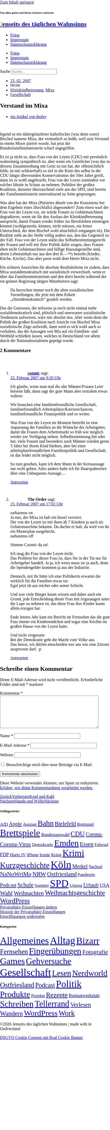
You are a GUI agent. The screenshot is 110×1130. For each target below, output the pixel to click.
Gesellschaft (20, 94)
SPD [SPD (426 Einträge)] (59, 889)
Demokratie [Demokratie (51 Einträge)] (42, 850)
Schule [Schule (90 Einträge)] (25, 891)
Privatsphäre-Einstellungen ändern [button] (28, 913)
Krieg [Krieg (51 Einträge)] (56, 860)
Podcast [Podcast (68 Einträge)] (8, 891)
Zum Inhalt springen (17, 2)
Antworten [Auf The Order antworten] (19, 658)
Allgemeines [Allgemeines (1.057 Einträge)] (24, 947)
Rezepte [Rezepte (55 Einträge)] (57, 1001)
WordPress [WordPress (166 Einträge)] (41, 1019)
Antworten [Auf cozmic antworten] (19, 482)
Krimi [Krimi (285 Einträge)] (73, 859)
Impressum (19, 39)
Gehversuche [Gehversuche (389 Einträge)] (48, 967)
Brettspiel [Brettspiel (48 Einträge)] (85, 830)
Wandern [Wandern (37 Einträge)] (11, 1019)
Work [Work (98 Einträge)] (67, 1019)
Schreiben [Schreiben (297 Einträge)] (17, 1010)
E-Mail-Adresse (14, 751)
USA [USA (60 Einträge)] (104, 891)
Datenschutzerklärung (28, 44)
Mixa (49, 90)
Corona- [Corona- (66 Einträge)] (94, 840)
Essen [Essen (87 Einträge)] (86, 850)
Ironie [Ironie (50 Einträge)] (45, 860)
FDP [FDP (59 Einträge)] (4, 860)
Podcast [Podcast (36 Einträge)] (45, 991)
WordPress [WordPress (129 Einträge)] (15, 907)
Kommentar (11, 693)
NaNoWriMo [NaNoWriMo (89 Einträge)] (15, 880)
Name (6, 742)
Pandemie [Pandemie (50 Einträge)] (86, 880)
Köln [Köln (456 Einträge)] (61, 871)
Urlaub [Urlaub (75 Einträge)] (91, 891)
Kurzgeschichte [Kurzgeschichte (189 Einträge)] (25, 871)
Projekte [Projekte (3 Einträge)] (38, 1002)
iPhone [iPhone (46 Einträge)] (32, 861)
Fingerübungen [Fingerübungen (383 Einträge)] (55, 957)
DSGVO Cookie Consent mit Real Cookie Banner (41, 1043)
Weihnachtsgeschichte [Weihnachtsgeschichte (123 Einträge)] (75, 899)
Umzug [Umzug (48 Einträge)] (75, 891)
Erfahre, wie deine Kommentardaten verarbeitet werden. (46, 794)
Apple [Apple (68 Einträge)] (15, 830)
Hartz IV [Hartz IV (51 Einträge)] (18, 860)
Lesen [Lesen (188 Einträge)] (61, 979)
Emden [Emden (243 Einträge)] (66, 849)
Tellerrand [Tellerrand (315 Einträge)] (52, 1010)
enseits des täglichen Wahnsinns (43, 24)
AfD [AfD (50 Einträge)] (4, 830)
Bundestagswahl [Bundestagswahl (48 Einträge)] (55, 840)
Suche (5, 71)
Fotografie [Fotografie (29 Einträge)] (95, 958)
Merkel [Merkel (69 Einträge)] (80, 872)
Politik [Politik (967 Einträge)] (69, 990)
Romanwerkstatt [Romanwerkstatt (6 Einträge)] (84, 1001)
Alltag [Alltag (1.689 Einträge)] (62, 946)
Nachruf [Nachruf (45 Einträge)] (95, 873)
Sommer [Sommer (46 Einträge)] (42, 891)
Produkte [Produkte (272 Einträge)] (15, 1000)
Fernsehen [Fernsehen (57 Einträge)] (14, 958)
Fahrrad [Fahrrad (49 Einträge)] (101, 850)
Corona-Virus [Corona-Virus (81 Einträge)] (15, 850)
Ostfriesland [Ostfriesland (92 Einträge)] (62, 880)
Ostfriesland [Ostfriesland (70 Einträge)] (17, 991)
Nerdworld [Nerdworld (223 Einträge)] (89, 979)
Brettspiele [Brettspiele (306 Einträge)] (20, 839)
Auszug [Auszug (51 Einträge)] (29, 830)
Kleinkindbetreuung (26, 90)
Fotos (15, 35)
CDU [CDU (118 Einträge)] (77, 840)
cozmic (34, 373)
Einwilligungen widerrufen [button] (22, 922)
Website (6, 761)
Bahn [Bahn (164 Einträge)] (46, 829)
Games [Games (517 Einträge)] (12, 967)
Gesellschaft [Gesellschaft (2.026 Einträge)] (25, 978)
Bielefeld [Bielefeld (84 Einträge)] (65, 830)
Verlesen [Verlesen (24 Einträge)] (80, 1010)
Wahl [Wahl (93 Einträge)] (6, 899)
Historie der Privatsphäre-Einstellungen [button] (32, 918)
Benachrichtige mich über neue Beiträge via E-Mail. (49, 771)
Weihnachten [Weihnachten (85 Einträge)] (29, 899)
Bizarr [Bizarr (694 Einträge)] (87, 947)
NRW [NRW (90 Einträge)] (39, 880)
